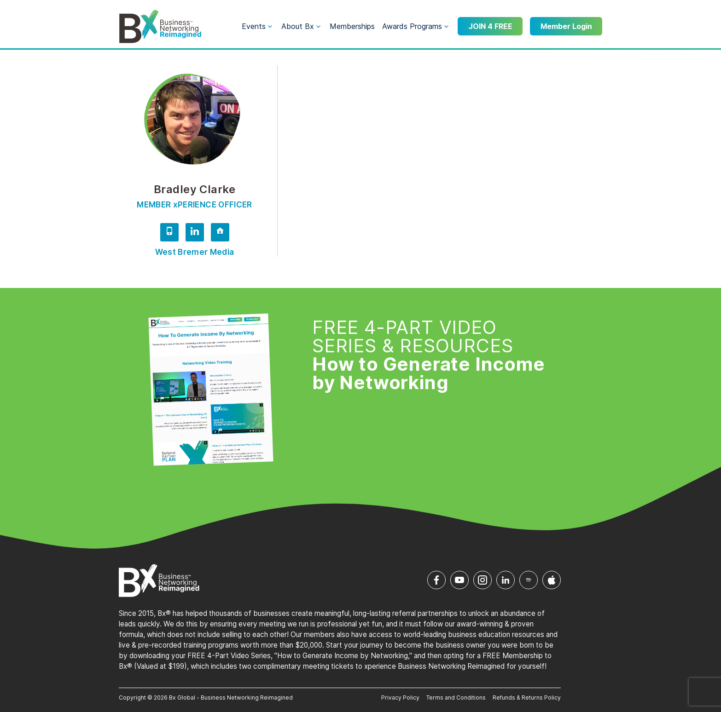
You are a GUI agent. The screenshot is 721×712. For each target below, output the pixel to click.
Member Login (566, 26)
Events (254, 26)
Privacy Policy (400, 697)
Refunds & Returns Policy (527, 697)
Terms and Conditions (456, 697)
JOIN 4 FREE (490, 26)
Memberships (352, 26)
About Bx (297, 26)
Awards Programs (412, 26)
